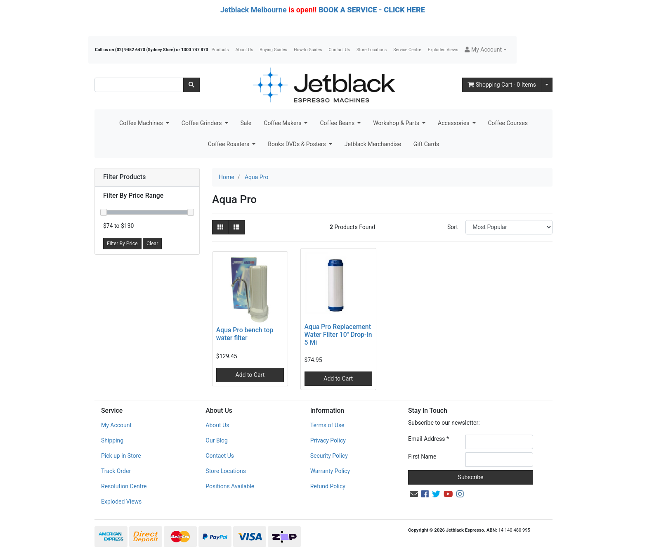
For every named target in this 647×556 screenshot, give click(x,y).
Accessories (454, 123)
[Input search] (139, 85)
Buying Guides (273, 49)
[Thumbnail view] (220, 227)
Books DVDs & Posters (297, 144)
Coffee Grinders (202, 123)
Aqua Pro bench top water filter (245, 334)
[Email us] (414, 494)
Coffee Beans (338, 123)
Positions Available (229, 486)
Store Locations (372, 49)
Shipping (112, 440)
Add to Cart (250, 374)
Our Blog (216, 440)
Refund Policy (327, 486)
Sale (246, 123)
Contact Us (339, 49)
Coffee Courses (508, 123)
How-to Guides (308, 49)
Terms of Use (327, 425)
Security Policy (329, 455)
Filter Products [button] (124, 177)
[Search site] (191, 85)
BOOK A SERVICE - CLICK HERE (372, 9)
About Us (244, 49)
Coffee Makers (283, 123)
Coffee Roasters (229, 144)
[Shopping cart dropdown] (547, 85)
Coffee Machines (141, 123)
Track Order (116, 471)
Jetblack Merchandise (373, 144)
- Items (502, 84)
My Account (116, 425)
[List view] (236, 227)
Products (220, 49)
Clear (152, 243)
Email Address (428, 438)
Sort (452, 227)
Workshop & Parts (396, 123)
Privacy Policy (328, 440)
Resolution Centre (123, 486)
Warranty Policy (330, 471)
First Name (422, 456)
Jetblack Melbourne (253, 9)
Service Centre (407, 49)
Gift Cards (426, 144)
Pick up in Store (121, 455)
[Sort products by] (509, 227)
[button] (485, 49)
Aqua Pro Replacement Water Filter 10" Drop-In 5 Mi (338, 334)
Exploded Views (443, 49)
